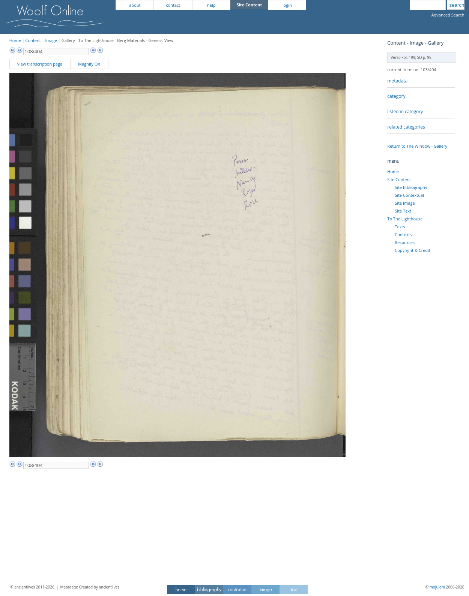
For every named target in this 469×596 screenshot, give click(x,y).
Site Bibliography (411, 187)
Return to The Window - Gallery (417, 146)
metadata (397, 81)
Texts (400, 226)
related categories (406, 127)
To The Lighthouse (404, 219)
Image (51, 40)
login (287, 5)
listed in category (405, 111)
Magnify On (89, 64)
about (134, 5)
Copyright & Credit (412, 250)
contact (173, 5)
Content (33, 40)
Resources (405, 242)
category (396, 96)
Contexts (403, 234)
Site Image (405, 203)
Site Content (399, 179)
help (211, 5)
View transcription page (39, 64)
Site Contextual (409, 195)
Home (15, 40)
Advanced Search (447, 15)
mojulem (437, 587)
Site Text (403, 211)
